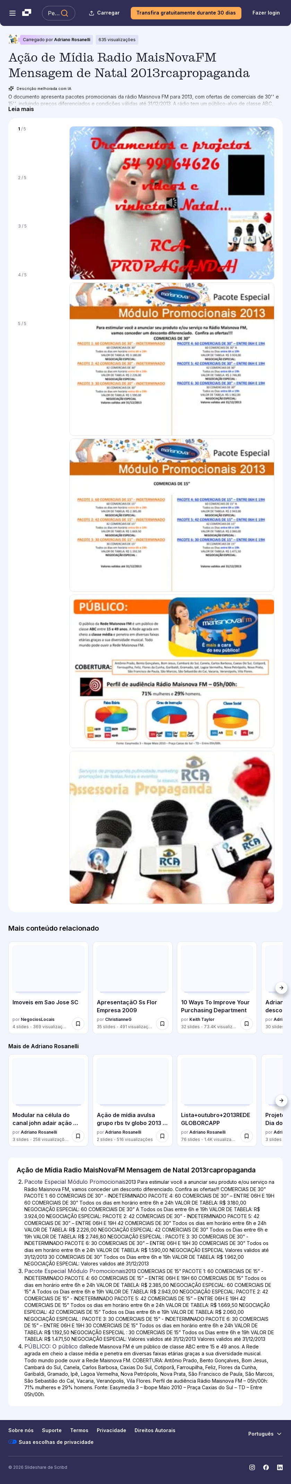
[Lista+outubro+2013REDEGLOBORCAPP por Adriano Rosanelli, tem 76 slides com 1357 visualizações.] (217, 1100)
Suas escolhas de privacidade (51, 1442)
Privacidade (111, 1430)
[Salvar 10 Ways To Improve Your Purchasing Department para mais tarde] (246, 1023)
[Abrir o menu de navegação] (12, 13)
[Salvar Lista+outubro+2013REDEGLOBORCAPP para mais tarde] (246, 1136)
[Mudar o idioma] (265, 1434)
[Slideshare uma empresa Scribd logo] (26, 13)
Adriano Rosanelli (72, 39)
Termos (79, 1430)
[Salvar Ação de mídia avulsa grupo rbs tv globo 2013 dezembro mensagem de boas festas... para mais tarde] (162, 1136)
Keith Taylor (201, 1019)
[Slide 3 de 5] (39, 243)
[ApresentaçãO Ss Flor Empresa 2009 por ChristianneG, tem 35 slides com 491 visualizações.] (132, 987)
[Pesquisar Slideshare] (58, 13)
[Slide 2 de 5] (39, 195)
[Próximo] (281, 987)
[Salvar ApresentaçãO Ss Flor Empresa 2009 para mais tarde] (162, 1023)
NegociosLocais (37, 1019)
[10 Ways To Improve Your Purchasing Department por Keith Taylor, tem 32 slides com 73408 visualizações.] (217, 987)
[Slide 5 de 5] (39, 341)
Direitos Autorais (155, 1430)
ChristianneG (118, 1019)
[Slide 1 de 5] (39, 146)
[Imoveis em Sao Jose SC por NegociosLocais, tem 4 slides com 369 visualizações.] (48, 987)
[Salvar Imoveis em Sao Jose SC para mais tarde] (78, 1023)
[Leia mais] (21, 109)
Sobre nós (21, 1430)
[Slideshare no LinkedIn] (280, 1467)
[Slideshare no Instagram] (252, 1467)
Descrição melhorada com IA (39, 88)
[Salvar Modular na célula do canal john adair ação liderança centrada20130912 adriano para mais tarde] (78, 1136)
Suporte (52, 1430)
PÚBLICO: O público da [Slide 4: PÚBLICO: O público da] (55, 1346)
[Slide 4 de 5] (39, 292)
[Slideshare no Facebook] (266, 1467)
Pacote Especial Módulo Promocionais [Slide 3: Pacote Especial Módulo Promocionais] (75, 1271)
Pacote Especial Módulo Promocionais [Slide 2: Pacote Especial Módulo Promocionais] (75, 1181)
